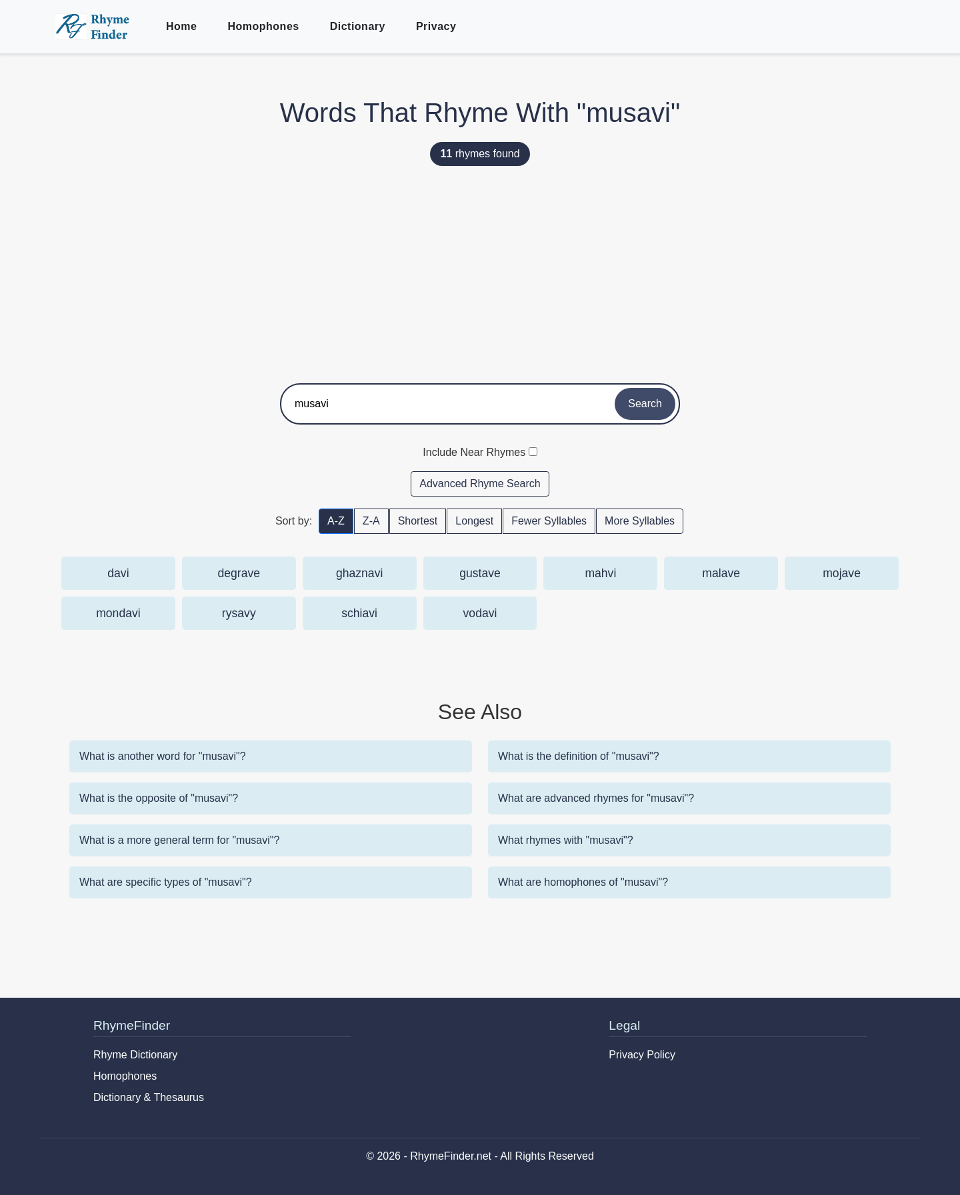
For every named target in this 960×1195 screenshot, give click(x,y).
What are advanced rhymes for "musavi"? (596, 798)
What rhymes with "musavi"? (565, 840)
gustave (480, 573)
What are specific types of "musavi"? (165, 882)
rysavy (239, 613)
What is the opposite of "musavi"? (158, 798)
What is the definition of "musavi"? (578, 756)
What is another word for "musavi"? (162, 756)
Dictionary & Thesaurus (148, 1097)
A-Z (336, 521)
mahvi (600, 573)
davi (118, 573)
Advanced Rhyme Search (479, 483)
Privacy (436, 26)
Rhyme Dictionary (135, 1054)
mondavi (118, 613)
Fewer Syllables (549, 521)
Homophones (263, 26)
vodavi (480, 613)
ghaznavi (359, 573)
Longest (474, 521)
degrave (238, 573)
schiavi (359, 613)
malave (721, 573)
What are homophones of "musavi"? (583, 882)
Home (181, 26)
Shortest (418, 521)
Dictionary (357, 26)
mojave (842, 573)
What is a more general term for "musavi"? (179, 840)
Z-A (371, 521)
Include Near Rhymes (474, 452)
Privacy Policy (642, 1054)
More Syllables (640, 521)
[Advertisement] (480, 270)
